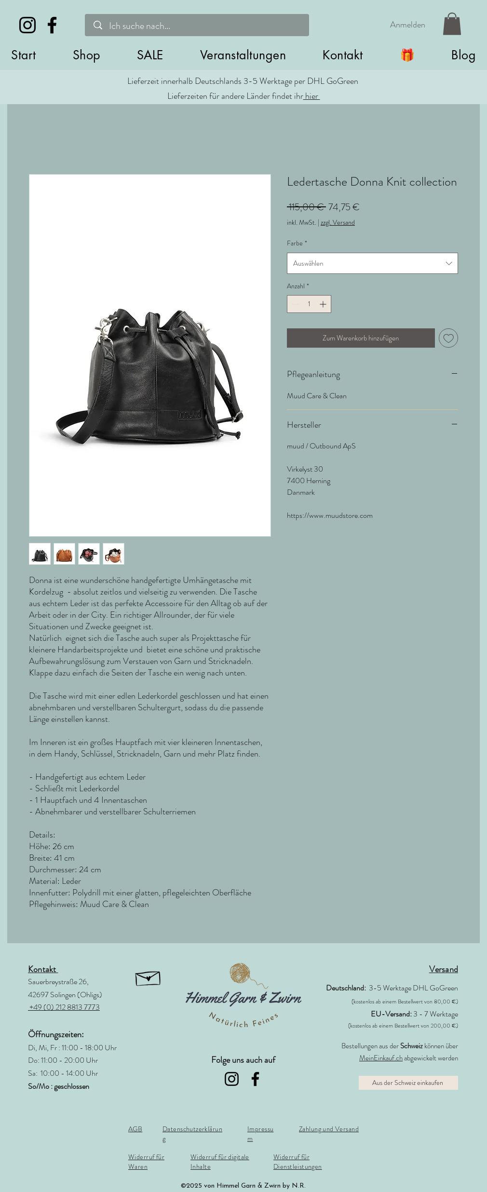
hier (311, 96)
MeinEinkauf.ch (381, 1058)
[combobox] (372, 263)
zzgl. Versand (338, 222)
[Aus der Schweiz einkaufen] (408, 1083)
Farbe (297, 243)
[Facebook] (52, 25)
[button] (86, 55)
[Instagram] (27, 25)
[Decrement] (294, 304)
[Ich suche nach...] (199, 26)
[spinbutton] (309, 304)
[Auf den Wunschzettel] (449, 338)
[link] (452, 24)
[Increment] (324, 304)
